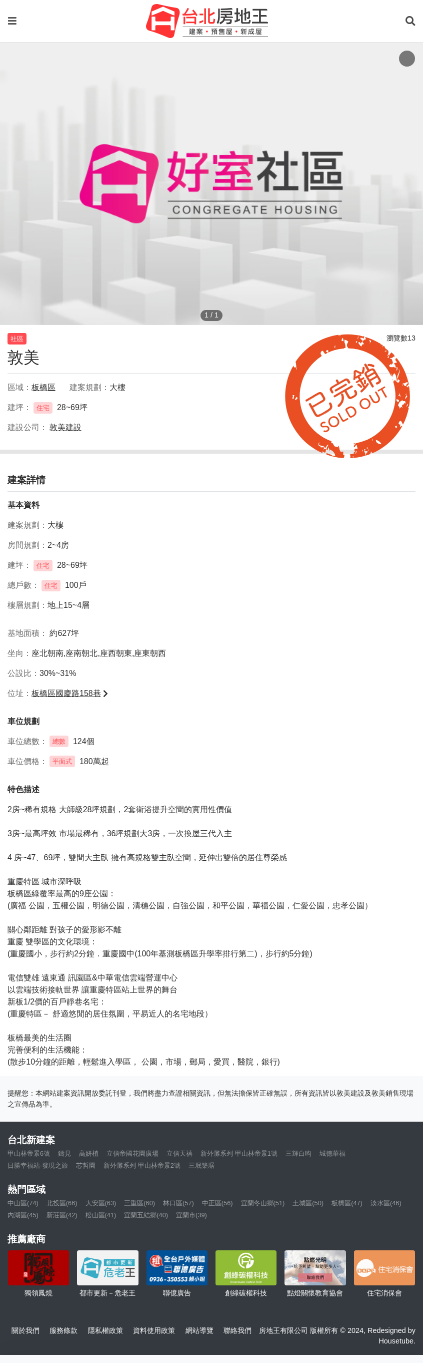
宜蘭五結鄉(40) (146, 1215)
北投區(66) (62, 1203)
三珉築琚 (201, 1165)
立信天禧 (179, 1153)
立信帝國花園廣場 (132, 1153)
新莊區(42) (62, 1215)
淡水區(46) (386, 1203)
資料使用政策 (154, 1330)
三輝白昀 (299, 1153)
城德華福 (333, 1153)
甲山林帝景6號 (29, 1153)
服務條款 (64, 1330)
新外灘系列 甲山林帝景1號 (239, 1153)
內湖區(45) (23, 1215)
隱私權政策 (105, 1330)
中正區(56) (217, 1203)
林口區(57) (178, 1203)
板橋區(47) (347, 1203)
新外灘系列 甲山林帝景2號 (142, 1165)
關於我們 (26, 1330)
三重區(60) (139, 1203)
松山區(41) (101, 1215)
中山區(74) (23, 1203)
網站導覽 (200, 1330)
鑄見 (64, 1153)
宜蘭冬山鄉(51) (263, 1203)
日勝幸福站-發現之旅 (38, 1165)
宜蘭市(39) (191, 1215)
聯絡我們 (238, 1330)
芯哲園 (86, 1165)
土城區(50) (308, 1203)
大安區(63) (101, 1203)
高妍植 (88, 1153)
